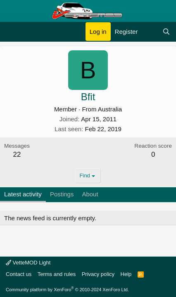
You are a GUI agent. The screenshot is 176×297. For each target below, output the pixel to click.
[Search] (166, 31)
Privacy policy (98, 274)
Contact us (18, 274)
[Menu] (11, 32)
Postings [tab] (62, 194)
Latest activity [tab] (23, 194)
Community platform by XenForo (67, 289)
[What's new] (150, 31)
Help (126, 274)
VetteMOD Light (28, 262)
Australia (110, 109)
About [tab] (90, 194)
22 (17, 154)
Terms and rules (57, 274)
